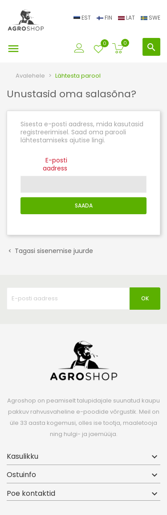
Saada (84, 205)
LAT (127, 17)
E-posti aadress (55, 164)
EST (82, 17)
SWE (150, 17)
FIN (105, 17)
